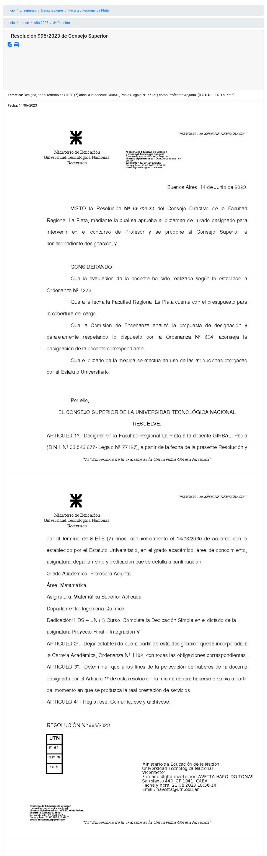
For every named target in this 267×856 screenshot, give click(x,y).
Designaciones (52, 10)
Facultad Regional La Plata (88, 10)
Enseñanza (28, 10)
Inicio (11, 10)
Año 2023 (41, 23)
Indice (24, 23)
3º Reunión (61, 23)
